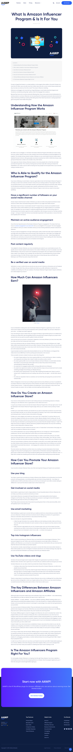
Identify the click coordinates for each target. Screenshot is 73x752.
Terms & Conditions (68, 747)
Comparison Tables (30, 727)
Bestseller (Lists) (29, 722)
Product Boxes (29, 720)
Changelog (47, 731)
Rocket (6, 722)
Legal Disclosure (47, 747)
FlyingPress (5, 725)
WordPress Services (49, 724)
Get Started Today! (36, 695)
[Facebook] (71, 729)
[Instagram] (69, 729)
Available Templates (30, 729)
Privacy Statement (57, 747)
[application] (41, 2)
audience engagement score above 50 (24, 225)
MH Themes (66, 722)
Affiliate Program (48, 722)
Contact (46, 735)
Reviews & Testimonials (49, 727)
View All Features (30, 731)
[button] (54, 3)
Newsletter (46, 733)
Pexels (38, 323)
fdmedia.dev (67, 724)
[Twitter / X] (64, 729)
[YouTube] (67, 729)
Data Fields (28, 724)
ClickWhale (66, 720)
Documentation (48, 729)
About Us (46, 737)
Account (46, 720)
